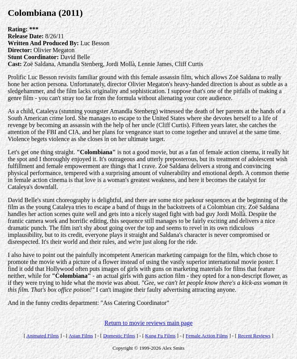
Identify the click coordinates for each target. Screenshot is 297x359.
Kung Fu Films (160, 336)
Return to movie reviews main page (148, 323)
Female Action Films (207, 336)
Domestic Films (119, 336)
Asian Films (80, 336)
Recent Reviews (254, 336)
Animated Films (42, 336)
